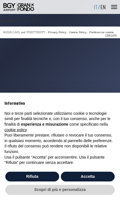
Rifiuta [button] (32, 176)
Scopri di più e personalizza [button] (60, 189)
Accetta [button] (88, 176)
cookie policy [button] (15, 130)
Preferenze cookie (101, 32)
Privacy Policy (57, 32)
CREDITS (111, 35)
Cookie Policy (78, 32)
